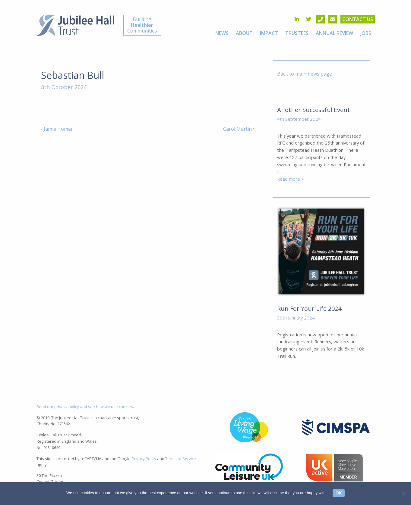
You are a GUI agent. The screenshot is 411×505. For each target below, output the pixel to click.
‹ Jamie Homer (57, 129)
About (244, 33)
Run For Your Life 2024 (309, 308)
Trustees (296, 33)
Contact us (357, 19)
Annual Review (334, 33)
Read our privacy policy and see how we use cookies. (85, 406)
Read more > (290, 179)
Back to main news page (304, 73)
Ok (338, 493)
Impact (269, 33)
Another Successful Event (313, 110)
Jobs (365, 33)
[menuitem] (222, 33)
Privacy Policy (143, 458)
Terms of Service (180, 458)
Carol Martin (237, 129)
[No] (403, 494)
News (222, 33)
